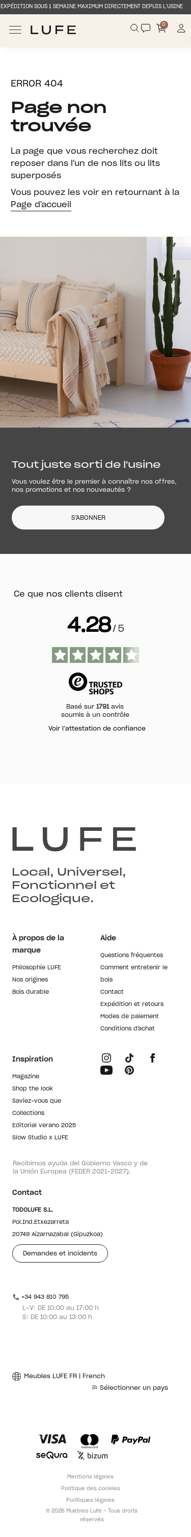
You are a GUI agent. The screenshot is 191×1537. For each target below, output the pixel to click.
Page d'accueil (41, 205)
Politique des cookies (90, 1488)
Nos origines (30, 980)
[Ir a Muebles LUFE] (53, 30)
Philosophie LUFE (36, 967)
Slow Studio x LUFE (40, 1137)
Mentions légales (90, 1476)
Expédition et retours (131, 1004)
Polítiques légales (90, 1500)
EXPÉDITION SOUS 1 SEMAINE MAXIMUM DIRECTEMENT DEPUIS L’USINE (92, 6)
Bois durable (30, 992)
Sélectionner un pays (130, 1388)
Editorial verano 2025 (44, 1125)
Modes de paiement (129, 1016)
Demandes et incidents (60, 1253)
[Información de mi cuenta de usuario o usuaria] (181, 29)
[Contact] (145, 28)
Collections (28, 1113)
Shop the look (32, 1089)
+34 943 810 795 (40, 1297)
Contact (112, 992)
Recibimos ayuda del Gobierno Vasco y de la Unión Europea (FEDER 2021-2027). (80, 1167)
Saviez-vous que (36, 1101)
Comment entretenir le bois (134, 974)
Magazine (25, 1076)
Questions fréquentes (131, 955)
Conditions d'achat (127, 1028)
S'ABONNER (88, 518)
